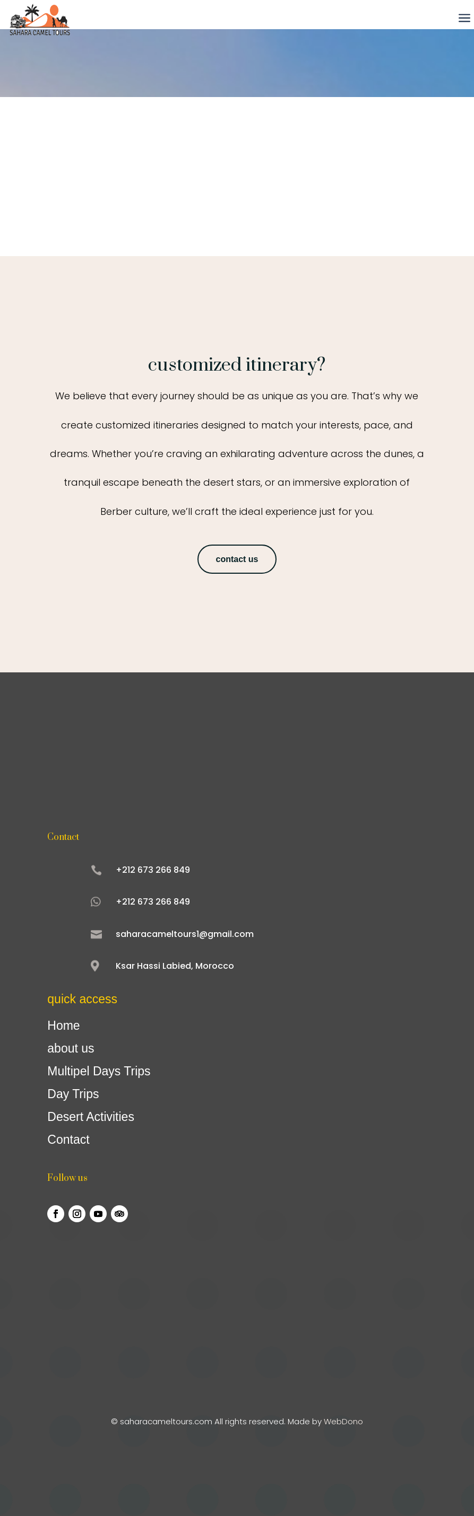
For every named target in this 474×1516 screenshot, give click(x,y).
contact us (237, 559)
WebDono (343, 1421)
